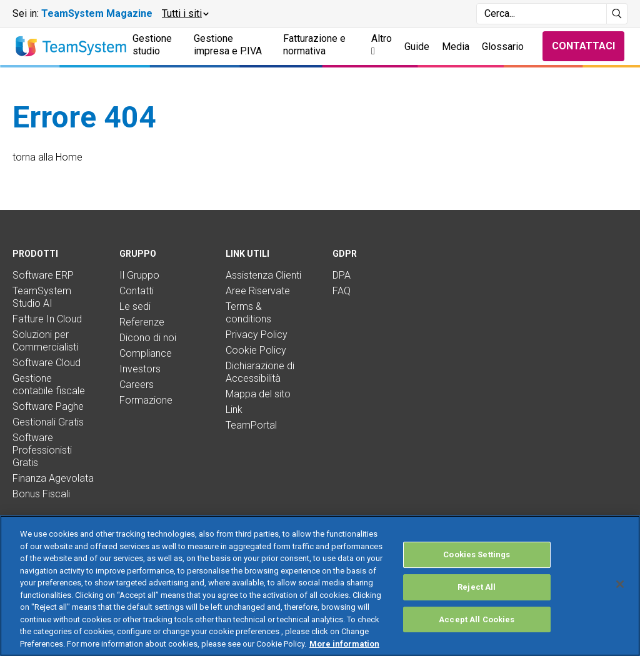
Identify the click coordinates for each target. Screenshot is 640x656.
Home (69, 157)
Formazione (145, 400)
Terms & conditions (248, 313)
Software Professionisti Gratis (42, 450)
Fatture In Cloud (47, 319)
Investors (140, 369)
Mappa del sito (258, 394)
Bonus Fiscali (41, 494)
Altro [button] (381, 44)
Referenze (141, 322)
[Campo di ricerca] (541, 13)
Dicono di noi (147, 338)
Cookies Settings (476, 571)
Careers (136, 384)
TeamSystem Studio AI (41, 297)
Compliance (145, 353)
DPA (341, 275)
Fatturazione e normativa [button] (314, 44)
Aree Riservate (258, 291)
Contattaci (583, 46)
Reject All (477, 603)
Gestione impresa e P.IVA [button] (228, 44)
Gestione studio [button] (152, 44)
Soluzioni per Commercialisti (45, 341)
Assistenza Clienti (263, 275)
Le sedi (135, 306)
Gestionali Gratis (48, 422)
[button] (185, 13)
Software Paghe (48, 406)
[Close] (620, 600)
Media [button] (455, 46)
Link (234, 409)
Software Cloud (46, 363)
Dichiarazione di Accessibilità (260, 372)
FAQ (341, 291)
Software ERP (43, 275)
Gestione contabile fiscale (48, 384)
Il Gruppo (139, 275)
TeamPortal (251, 425)
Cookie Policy (256, 350)
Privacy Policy (257, 334)
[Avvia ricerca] (617, 13)
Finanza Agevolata (53, 478)
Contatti (136, 291)
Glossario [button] (503, 46)
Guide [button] (416, 46)
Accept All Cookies (476, 635)
